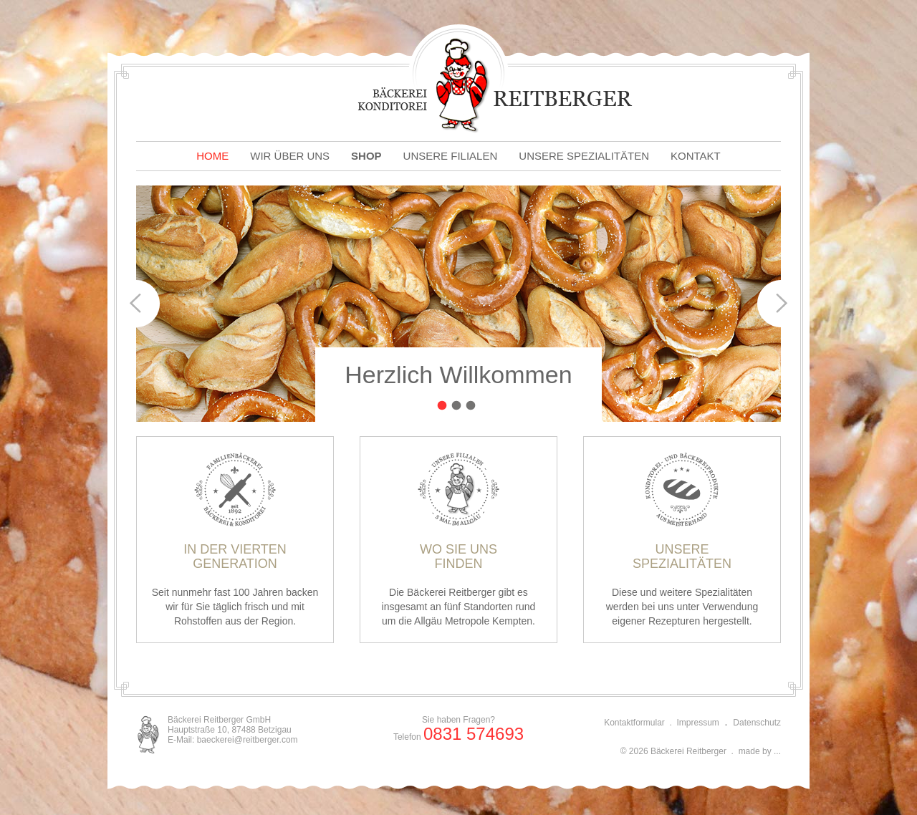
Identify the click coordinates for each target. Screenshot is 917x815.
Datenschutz (757, 723)
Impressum (698, 723)
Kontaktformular (634, 723)
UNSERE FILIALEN (450, 156)
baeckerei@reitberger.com (247, 740)
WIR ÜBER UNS (290, 156)
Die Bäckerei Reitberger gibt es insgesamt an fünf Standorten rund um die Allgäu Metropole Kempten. (458, 539)
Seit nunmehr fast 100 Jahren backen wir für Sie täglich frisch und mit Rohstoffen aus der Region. (235, 539)
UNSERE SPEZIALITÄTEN (584, 156)
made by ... (760, 751)
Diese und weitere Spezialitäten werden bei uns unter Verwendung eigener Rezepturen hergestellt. (682, 539)
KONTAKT (696, 156)
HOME (212, 156)
